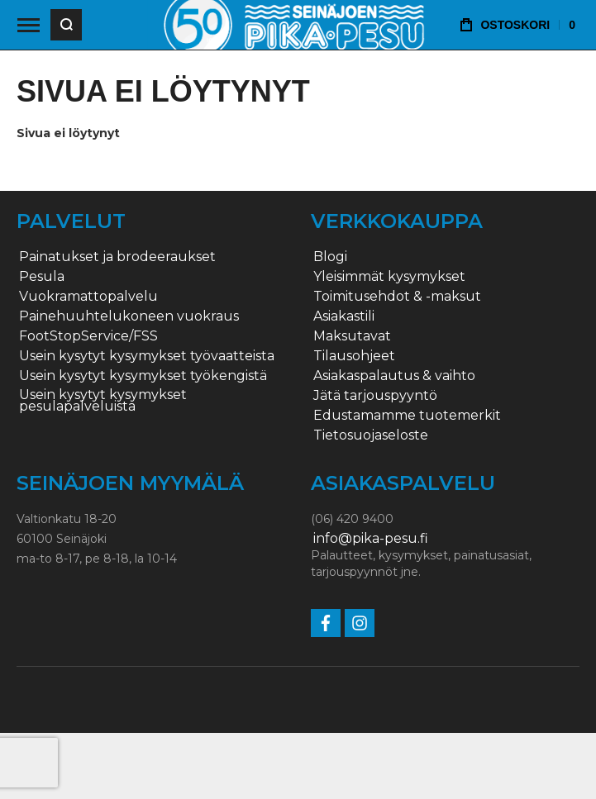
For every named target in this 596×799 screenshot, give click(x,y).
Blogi (330, 257)
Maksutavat (352, 336)
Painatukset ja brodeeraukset (117, 257)
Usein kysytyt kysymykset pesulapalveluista (103, 401)
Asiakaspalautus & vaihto (394, 376)
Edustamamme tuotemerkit (407, 415)
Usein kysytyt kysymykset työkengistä (143, 376)
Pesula (41, 276)
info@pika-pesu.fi (370, 538)
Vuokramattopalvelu (88, 296)
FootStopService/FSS (88, 336)
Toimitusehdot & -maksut (397, 296)
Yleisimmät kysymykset (389, 276)
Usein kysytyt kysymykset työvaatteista (146, 356)
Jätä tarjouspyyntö (375, 395)
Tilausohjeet (354, 356)
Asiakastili (343, 316)
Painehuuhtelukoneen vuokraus (129, 316)
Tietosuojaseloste (370, 435)
